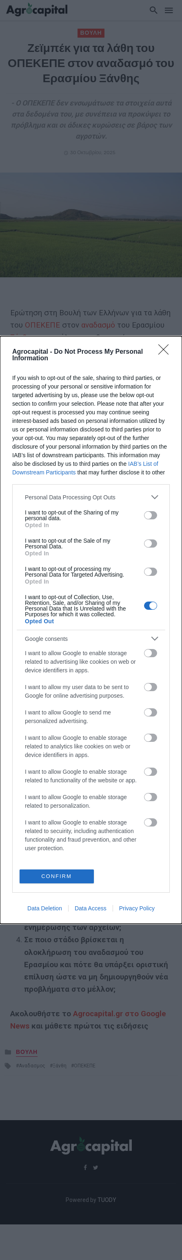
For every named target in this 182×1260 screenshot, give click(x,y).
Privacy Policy (137, 908)
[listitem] (91, 497)
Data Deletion (44, 908)
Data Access (91, 908)
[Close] (166, 352)
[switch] (150, 515)
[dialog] (91, 629)
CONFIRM (56, 876)
